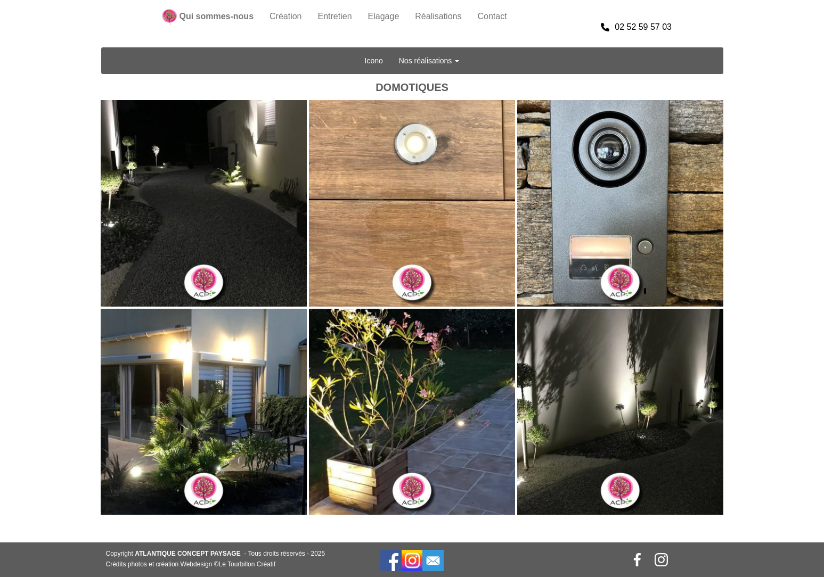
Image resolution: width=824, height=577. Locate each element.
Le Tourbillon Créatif (247, 564)
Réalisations (438, 16)
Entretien (335, 16)
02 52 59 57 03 (636, 26)
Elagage (383, 16)
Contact (492, 16)
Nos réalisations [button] (429, 60)
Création (285, 16)
